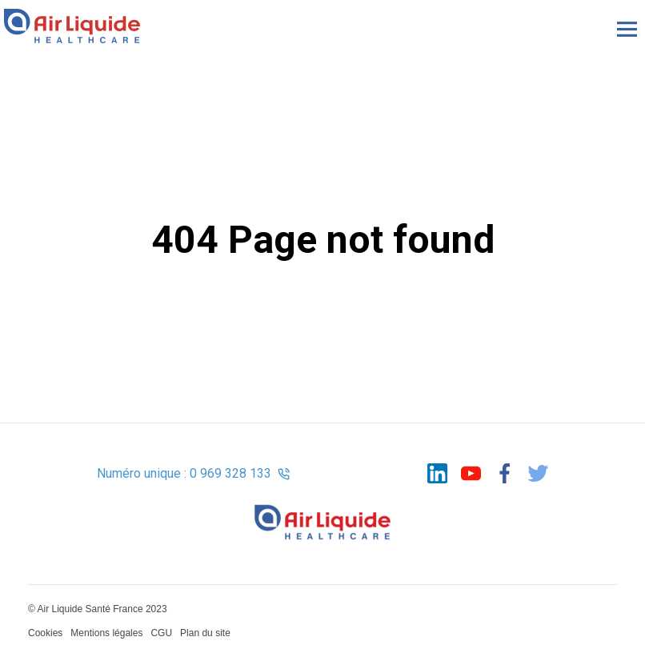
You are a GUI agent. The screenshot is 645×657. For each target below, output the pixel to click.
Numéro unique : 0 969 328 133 (193, 473)
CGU (161, 633)
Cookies (45, 633)
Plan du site (205, 633)
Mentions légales (106, 633)
